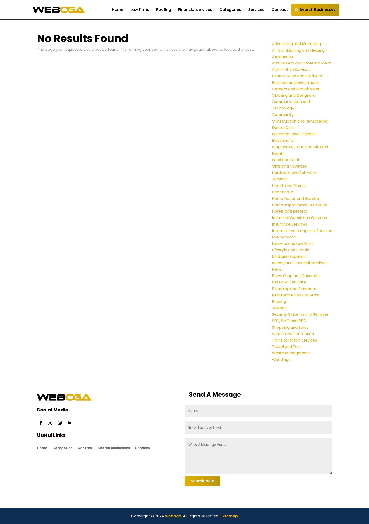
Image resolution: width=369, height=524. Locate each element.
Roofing (163, 9)
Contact (279, 9)
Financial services (195, 9)
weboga (172, 516)
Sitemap (229, 516)
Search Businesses (318, 9)
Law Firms (140, 9)
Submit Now (202, 481)
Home (117, 9)
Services (256, 9)
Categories (230, 9)
